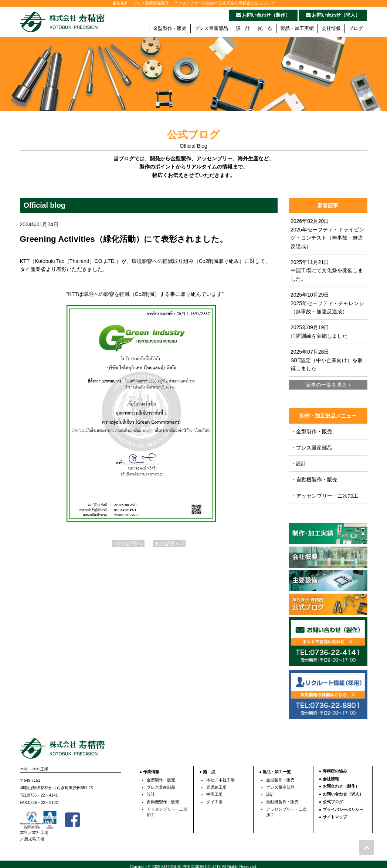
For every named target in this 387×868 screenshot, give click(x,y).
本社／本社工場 (220, 776)
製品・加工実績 (297, 28)
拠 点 (265, 28)
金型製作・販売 (170, 28)
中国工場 (214, 790)
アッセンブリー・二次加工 (324, 496)
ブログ (356, 28)
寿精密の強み (335, 767)
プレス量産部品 (211, 28)
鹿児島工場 (216, 783)
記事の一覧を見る (328, 385)
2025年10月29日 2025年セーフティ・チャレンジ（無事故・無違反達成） (327, 303)
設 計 (243, 28)
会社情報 (331, 28)
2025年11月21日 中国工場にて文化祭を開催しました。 (327, 270)
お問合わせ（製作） (341, 782)
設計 (298, 464)
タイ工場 (214, 797)
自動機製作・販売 (314, 480)
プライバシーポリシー (343, 805)
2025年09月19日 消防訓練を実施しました (319, 331)
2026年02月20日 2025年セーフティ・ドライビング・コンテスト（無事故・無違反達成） (327, 233)
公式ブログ (333, 797)
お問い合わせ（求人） (333, 15)
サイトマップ (335, 813)
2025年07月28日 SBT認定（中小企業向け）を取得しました (327, 360)
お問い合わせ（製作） (263, 15)
